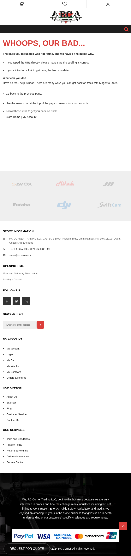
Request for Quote (27, 548)
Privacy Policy (14, 444)
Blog (9, 408)
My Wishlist (13, 366)
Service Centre (15, 462)
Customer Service (17, 414)
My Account (29, 117)
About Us (12, 396)
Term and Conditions (18, 438)
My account (13, 348)
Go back (11, 93)
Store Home (13, 117)
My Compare (14, 371)
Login (10, 354)
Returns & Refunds (17, 450)
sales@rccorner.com (20, 255)
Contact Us (13, 420)
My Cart (11, 360)
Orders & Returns (16, 377)
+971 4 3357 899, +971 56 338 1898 (29, 248)
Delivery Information (18, 456)
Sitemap (11, 402)
